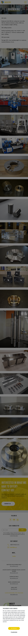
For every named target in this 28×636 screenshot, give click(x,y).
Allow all (14, 628)
